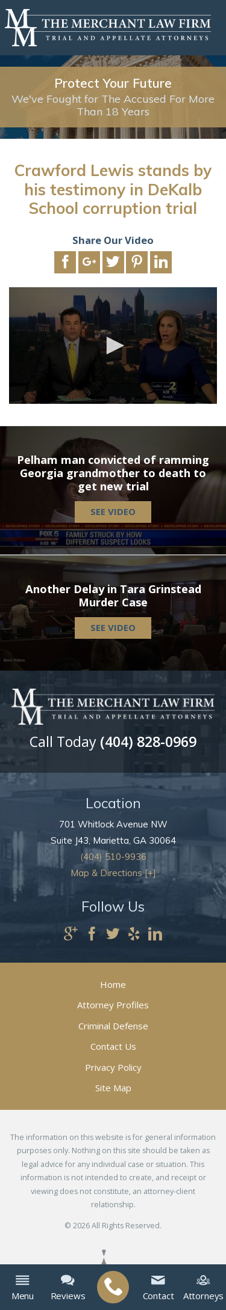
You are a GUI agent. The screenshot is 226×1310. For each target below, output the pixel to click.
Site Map (113, 1088)
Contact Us (113, 1046)
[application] (113, 345)
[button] (113, 345)
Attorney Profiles (113, 1005)
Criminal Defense (113, 1026)
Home (113, 984)
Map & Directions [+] (113, 873)
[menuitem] (113, 1287)
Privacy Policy (113, 1067)
